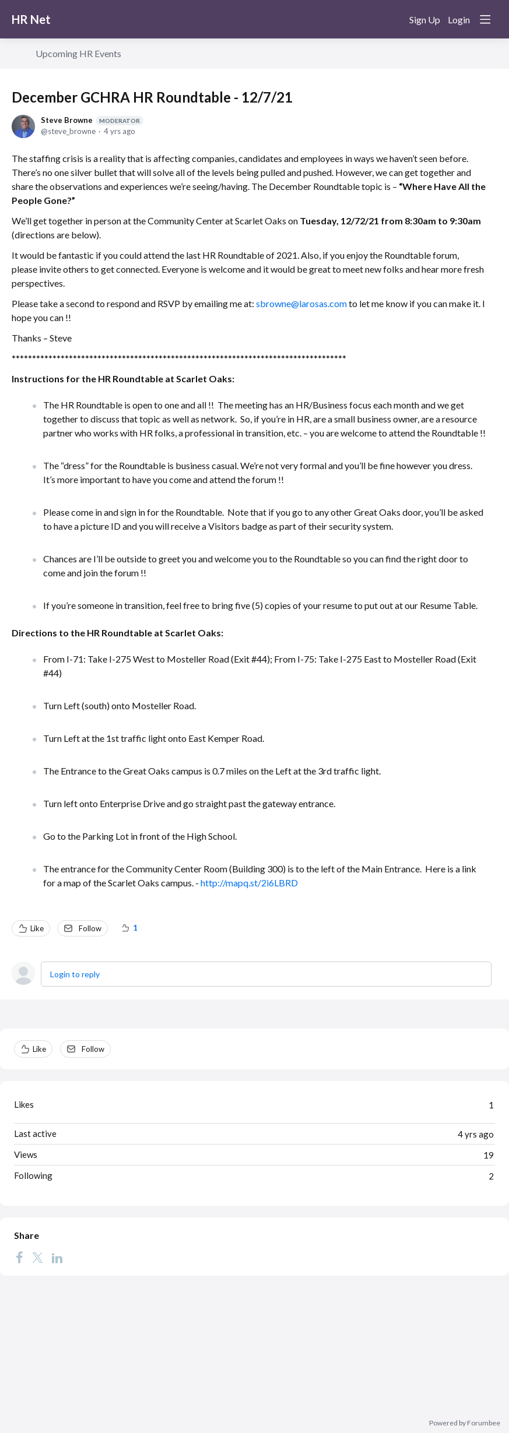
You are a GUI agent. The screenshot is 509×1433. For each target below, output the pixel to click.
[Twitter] (37, 1257)
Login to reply (75, 974)
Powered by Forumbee (464, 1423)
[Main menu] (485, 19)
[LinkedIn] (57, 1257)
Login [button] (459, 19)
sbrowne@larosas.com (301, 303)
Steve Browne (92, 120)
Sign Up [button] (424, 19)
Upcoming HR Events (78, 53)
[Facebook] (19, 1257)
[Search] (392, 19)
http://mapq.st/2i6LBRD (249, 882)
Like (37, 928)
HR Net (31, 19)
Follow (90, 928)
